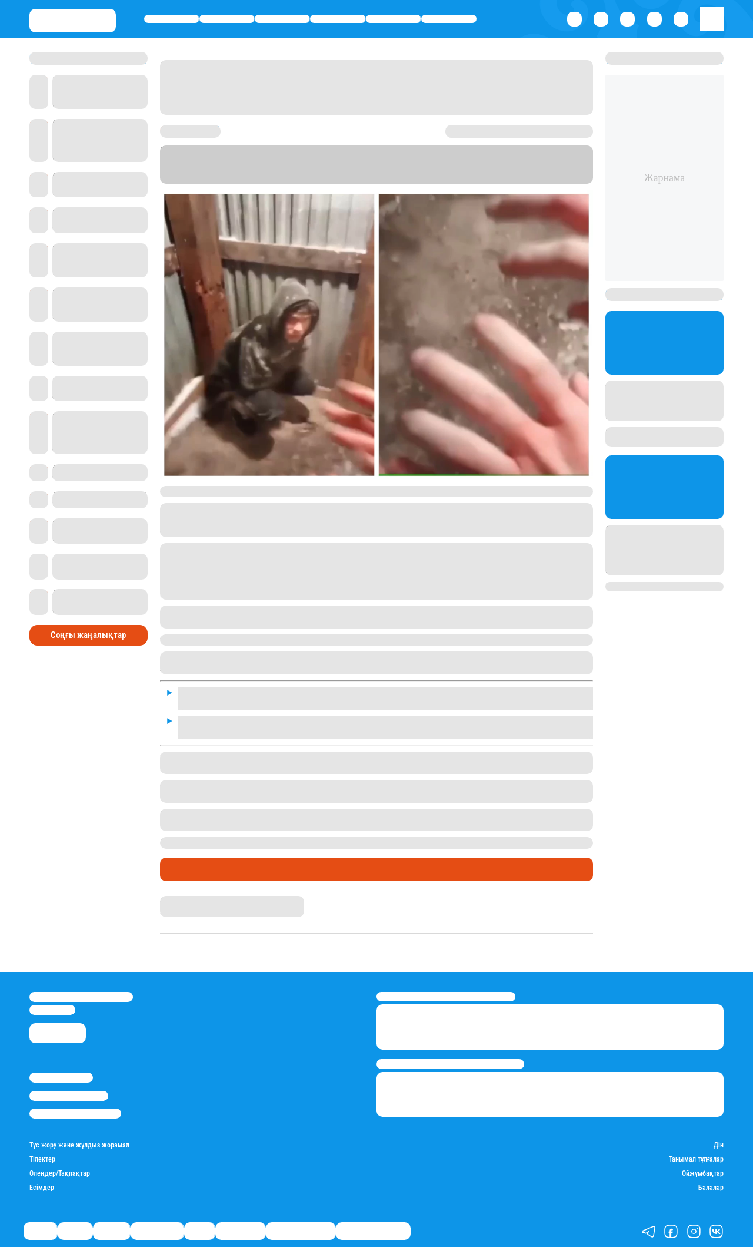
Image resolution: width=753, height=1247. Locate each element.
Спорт (393, 18)
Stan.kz (521, 168)
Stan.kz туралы (61, 1078)
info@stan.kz (52, 1010)
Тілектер (42, 1159)
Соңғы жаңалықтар (88, 635)
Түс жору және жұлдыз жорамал (79, 1145)
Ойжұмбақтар (703, 1173)
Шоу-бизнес (449, 18)
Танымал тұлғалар (696, 1159)
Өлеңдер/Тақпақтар (59, 1173)
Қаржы (227, 18)
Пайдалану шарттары (75, 1114)
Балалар (711, 1188)
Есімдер (41, 1188)
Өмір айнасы (338, 18)
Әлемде (282, 18)
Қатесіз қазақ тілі (300, 1230)
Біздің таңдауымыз (373, 1230)
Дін (719, 1145)
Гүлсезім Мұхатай (189, 900)
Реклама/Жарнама (68, 1096)
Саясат (171, 18)
